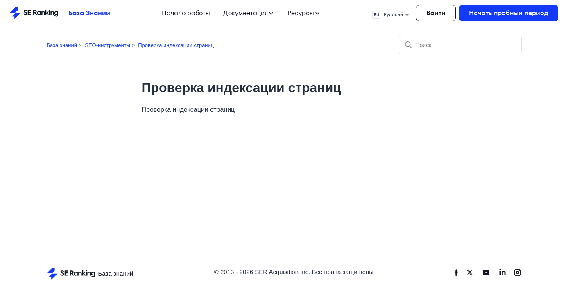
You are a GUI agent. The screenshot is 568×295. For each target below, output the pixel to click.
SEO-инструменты (107, 45)
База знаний (62, 45)
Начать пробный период (508, 13)
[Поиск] (460, 45)
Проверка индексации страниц (176, 45)
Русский (391, 15)
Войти (436, 13)
